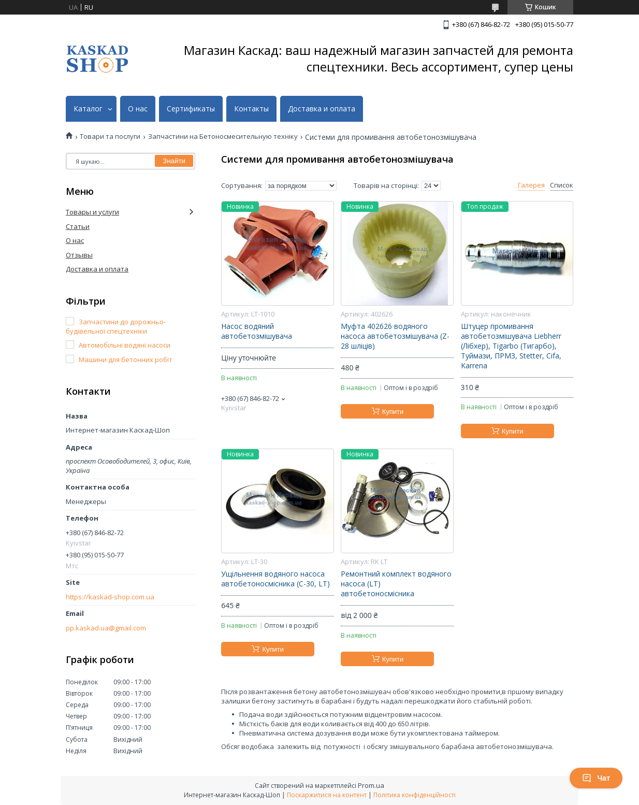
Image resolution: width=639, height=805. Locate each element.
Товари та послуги (110, 136)
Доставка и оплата (321, 108)
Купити (393, 411)
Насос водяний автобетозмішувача (256, 331)
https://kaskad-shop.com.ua (110, 597)
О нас (138, 108)
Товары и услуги (92, 212)
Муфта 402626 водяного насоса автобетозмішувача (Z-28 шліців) (395, 336)
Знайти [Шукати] (174, 161)
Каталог (88, 108)
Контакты (251, 108)
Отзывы (79, 255)
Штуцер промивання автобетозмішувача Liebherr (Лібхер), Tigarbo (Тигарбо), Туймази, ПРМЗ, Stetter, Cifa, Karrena (511, 346)
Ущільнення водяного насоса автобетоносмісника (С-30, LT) (275, 578)
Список (561, 185)
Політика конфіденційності (414, 794)
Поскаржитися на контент (327, 794)
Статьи (78, 226)
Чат (596, 778)
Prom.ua (371, 785)
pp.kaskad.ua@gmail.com (106, 628)
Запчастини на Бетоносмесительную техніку (223, 136)
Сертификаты (191, 108)
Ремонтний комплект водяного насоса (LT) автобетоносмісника (396, 583)
